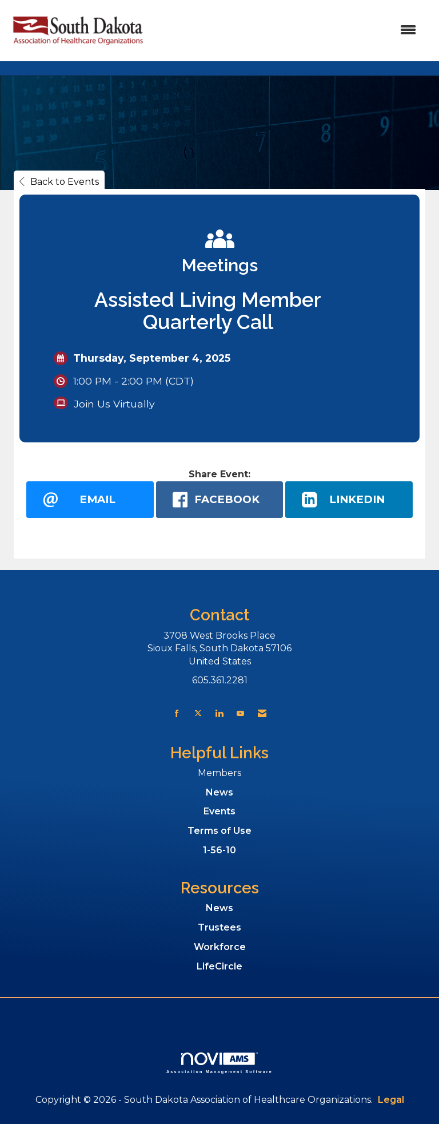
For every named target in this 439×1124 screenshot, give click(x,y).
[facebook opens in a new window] (220, 499)
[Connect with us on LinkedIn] (219, 713)
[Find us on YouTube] (240, 713)
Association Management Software (219, 1063)
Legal (391, 1099)
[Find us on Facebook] (176, 713)
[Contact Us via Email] (262, 713)
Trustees (219, 927)
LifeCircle (219, 966)
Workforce (220, 946)
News (219, 792)
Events (219, 811)
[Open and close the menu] (287, 30)
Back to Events (59, 181)
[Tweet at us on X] (198, 713)
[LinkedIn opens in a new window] (349, 499)
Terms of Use (219, 830)
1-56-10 (219, 850)
